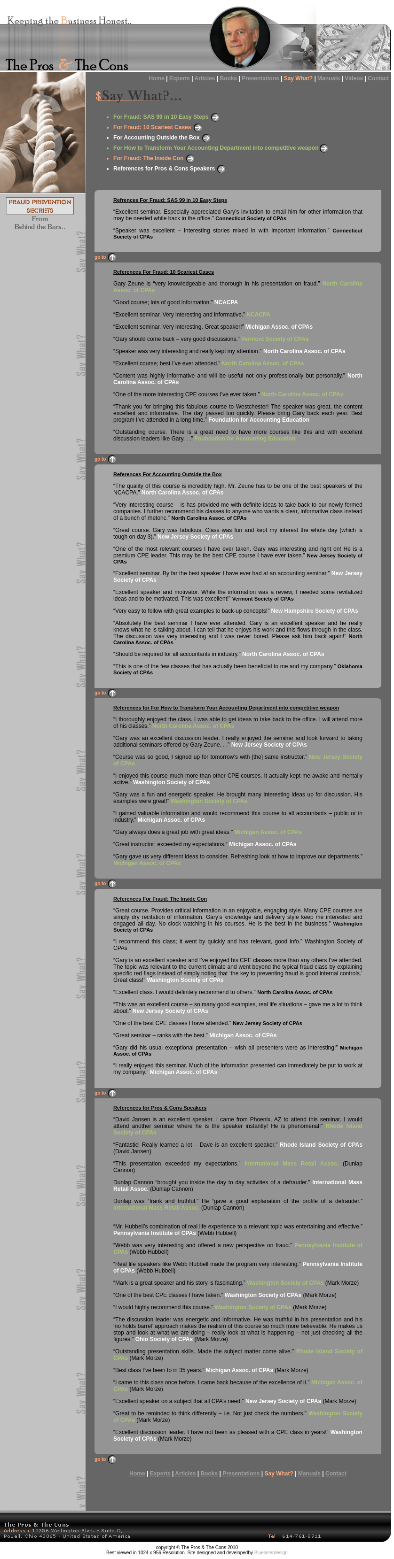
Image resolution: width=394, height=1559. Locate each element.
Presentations (260, 78)
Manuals (328, 78)
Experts (179, 78)
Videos (354, 78)
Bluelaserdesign (271, 1552)
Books (228, 78)
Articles (205, 78)
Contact (378, 78)
